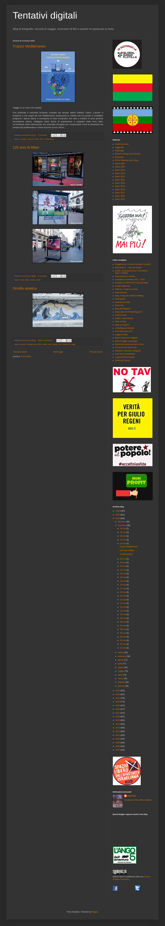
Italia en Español (122, 325)
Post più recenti (20, 352)
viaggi (73, 344)
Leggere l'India (121, 334)
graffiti (45, 344)
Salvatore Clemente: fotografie (128, 351)
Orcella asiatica (24, 288)
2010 (118, 739)
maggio (121, 671)
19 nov (123, 581)
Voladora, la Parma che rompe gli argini (131, 283)
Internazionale (121, 292)
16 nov (123, 592)
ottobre (121, 652)
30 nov (123, 528)
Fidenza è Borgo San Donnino (128, 154)
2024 (118, 518)
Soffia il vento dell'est (124, 318)
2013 (118, 728)
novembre (122, 525)
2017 (118, 713)
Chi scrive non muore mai (126, 347)
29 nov (123, 532)
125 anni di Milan (26, 147)
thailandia (66, 344)
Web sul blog (120, 321)
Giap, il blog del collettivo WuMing (129, 296)
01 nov (123, 648)
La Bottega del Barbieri (124, 328)
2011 (118, 735)
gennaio (121, 686)
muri (49, 344)
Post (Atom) (26, 356)
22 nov (123, 570)
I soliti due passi (122, 144)
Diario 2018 (120, 189)
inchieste (30, 139)
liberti (37, 139)
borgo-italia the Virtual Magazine (128, 312)
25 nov (123, 559)
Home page (58, 352)
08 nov (123, 622)
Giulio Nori (119, 305)
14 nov (123, 600)
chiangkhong (31, 344)
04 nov (123, 637)
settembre (122, 656)
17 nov (123, 588)
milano (32, 280)
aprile (120, 675)
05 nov (123, 633)
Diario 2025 (120, 167)
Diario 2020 (120, 183)
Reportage (119, 151)
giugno (121, 667)
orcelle (54, 344)
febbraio (121, 682)
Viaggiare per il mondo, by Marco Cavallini (133, 264)
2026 (118, 511)
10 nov (123, 614)
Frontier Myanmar (122, 286)
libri (41, 139)
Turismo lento (120, 315)
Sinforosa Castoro (122, 360)
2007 (118, 750)
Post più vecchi (95, 352)
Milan (27, 280)
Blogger (94, 912)
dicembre (122, 522)
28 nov (123, 536)
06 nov (123, 629)
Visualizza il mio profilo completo (138, 800)
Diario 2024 (120, 170)
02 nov (123, 644)
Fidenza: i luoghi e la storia (126, 289)
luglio (120, 664)
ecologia (23, 139)
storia (38, 280)
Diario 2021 (120, 180)
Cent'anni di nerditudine (125, 354)
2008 (118, 746)
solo (60, 344)
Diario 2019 (120, 186)
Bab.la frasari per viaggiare (126, 338)
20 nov (123, 577)
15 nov (123, 596)
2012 (118, 731)
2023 (118, 691)
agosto (121, 660)
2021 (118, 698)
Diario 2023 (120, 173)
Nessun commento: (45, 340)
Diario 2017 (120, 193)
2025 (118, 515)
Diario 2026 (120, 164)
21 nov (123, 574)
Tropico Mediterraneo (29, 46)
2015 (118, 720)
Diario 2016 (120, 196)
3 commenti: (43, 135)
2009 (118, 743)
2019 (118, 705)
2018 (118, 709)
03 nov (123, 640)
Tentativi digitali (45, 15)
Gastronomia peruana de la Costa (129, 344)
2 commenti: (43, 276)
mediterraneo (49, 139)
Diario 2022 (120, 176)
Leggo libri (119, 147)
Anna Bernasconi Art (123, 331)
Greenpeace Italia (122, 302)
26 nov (123, 543)
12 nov (123, 607)
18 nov (123, 585)
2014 (118, 724)
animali (22, 344)
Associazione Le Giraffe (125, 276)
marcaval (131, 796)
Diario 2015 (120, 199)
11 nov (123, 611)
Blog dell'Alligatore (123, 309)
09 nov (123, 618)
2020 (118, 702)
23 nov (123, 566)
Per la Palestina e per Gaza (126, 160)
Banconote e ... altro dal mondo (128, 267)
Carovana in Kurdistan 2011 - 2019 (130, 279)
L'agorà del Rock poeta (125, 357)
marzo (121, 678)
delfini (39, 344)
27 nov (123, 540)
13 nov (123, 603)
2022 (118, 694)
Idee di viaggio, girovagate (126, 341)
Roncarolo (119, 157)
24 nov (123, 562)
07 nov (123, 626)
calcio (22, 280)
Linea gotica (120, 299)
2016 (118, 717)
